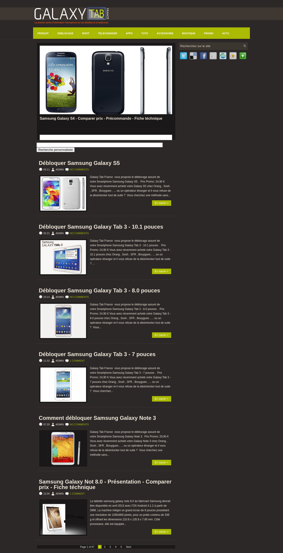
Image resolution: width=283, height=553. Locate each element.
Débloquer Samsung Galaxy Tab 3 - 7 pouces (97, 354)
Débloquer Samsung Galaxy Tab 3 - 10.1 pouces (101, 227)
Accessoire (165, 33)
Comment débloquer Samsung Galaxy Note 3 (97, 418)
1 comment (77, 360)
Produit (43, 33)
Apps (129, 33)
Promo (209, 33)
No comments (79, 169)
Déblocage (65, 33)
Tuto (144, 33)
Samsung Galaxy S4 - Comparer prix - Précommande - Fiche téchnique (101, 118)
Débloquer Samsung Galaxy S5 (79, 163)
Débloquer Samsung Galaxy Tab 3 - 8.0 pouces (99, 290)
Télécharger (107, 33)
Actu (225, 33)
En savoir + (161, 203)
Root (85, 33)
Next (128, 546)
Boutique (188, 33)
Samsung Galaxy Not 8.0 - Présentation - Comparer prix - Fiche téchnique (105, 484)
